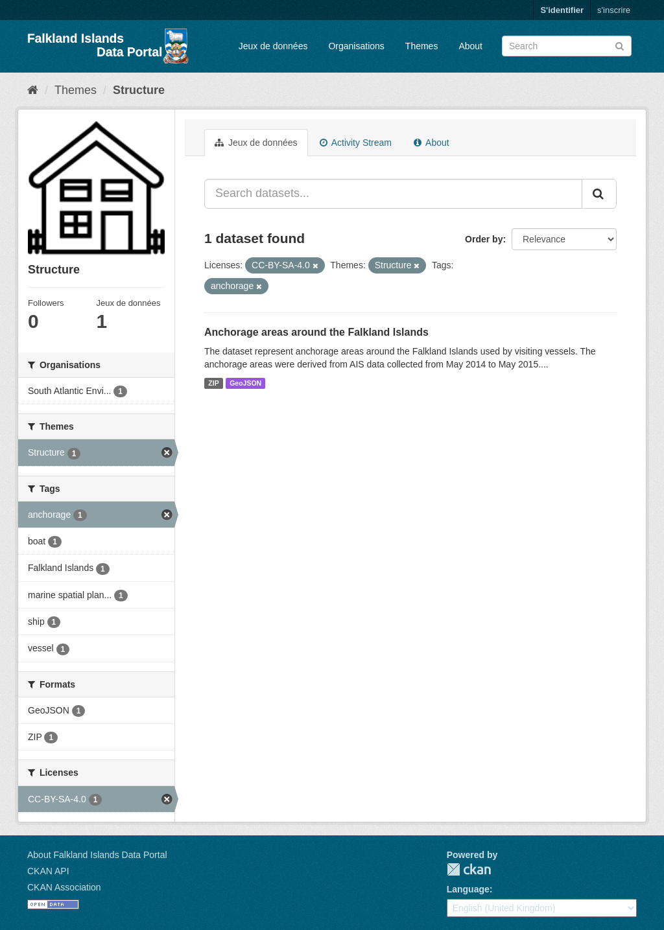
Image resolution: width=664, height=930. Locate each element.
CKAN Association (64, 887)
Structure (139, 90)
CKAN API (48, 871)
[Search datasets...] (393, 194)
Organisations (356, 46)
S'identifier (562, 10)
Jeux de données (273, 46)
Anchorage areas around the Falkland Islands (316, 332)
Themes (421, 46)
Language (468, 889)
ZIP (213, 383)
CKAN (469, 869)
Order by (484, 239)
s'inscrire (613, 10)
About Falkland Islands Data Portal (97, 855)
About (470, 46)
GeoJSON (245, 383)
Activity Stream (356, 142)
